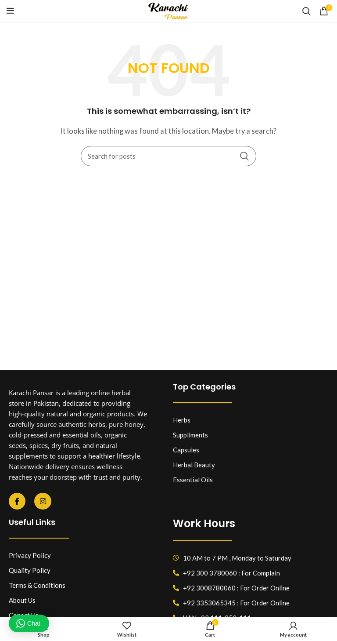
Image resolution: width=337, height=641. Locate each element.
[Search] (306, 11)
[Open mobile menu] (10, 11)
